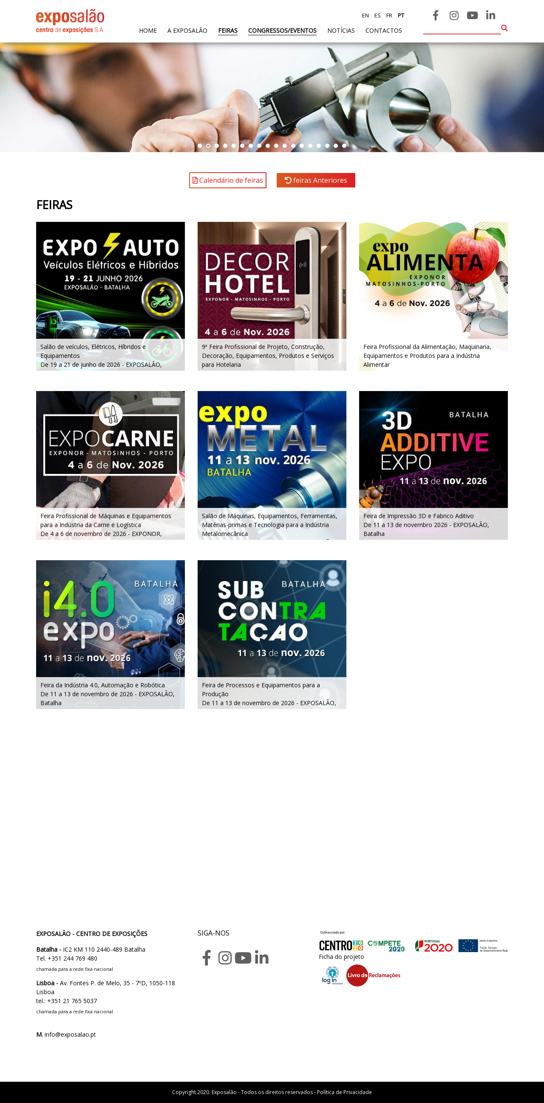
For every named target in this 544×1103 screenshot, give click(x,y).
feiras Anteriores (316, 180)
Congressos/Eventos (282, 30)
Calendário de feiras (228, 180)
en (365, 15)
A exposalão (187, 30)
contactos (384, 30)
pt (400, 15)
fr (388, 15)
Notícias (341, 30)
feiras (228, 30)
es (377, 15)
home (148, 30)
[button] (200, 146)
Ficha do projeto (341, 957)
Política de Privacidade (344, 1092)
